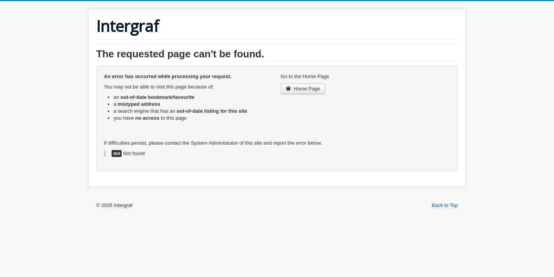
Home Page (303, 89)
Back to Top (445, 205)
